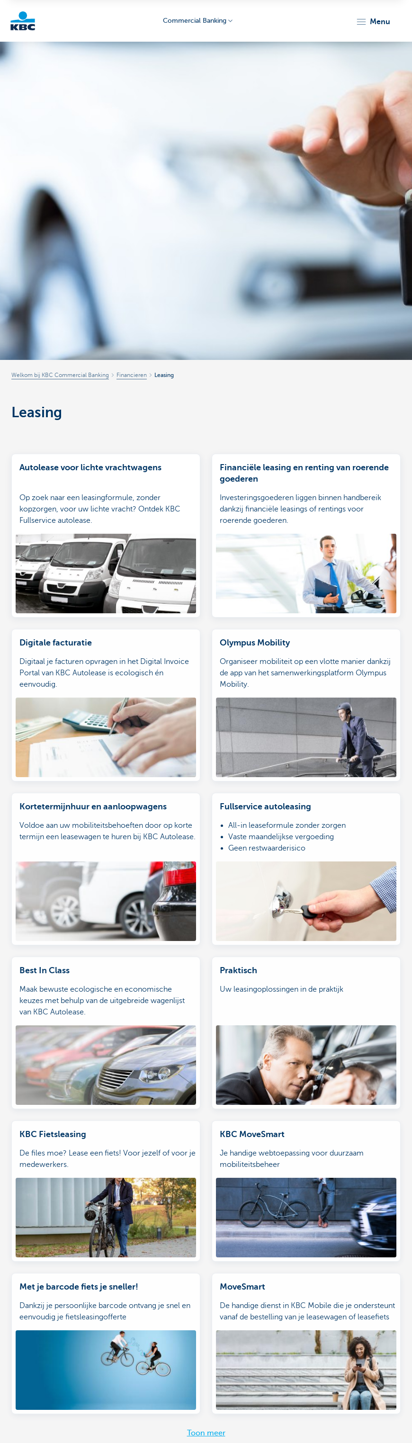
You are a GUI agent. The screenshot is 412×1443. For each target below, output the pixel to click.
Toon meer (206, 1433)
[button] (373, 22)
